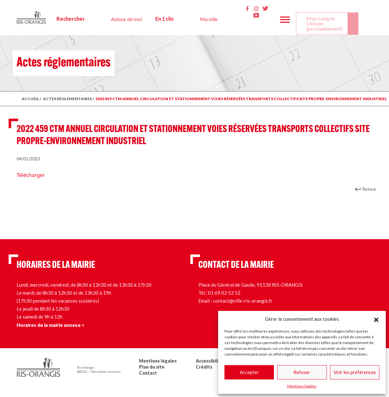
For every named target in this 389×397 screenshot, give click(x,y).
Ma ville (208, 19)
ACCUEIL (30, 98)
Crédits (204, 367)
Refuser (301, 372)
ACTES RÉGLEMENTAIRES (67, 98)
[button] (376, 319)
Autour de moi (126, 19)
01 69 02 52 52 (224, 293)
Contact (148, 373)
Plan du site (152, 367)
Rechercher (70, 19)
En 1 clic (164, 19)
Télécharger (31, 175)
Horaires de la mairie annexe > (50, 325)
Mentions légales (302, 386)
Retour (369, 189)
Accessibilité (210, 361)
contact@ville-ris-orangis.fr (243, 301)
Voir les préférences (355, 372)
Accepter (249, 372)
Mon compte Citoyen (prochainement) (324, 23)
